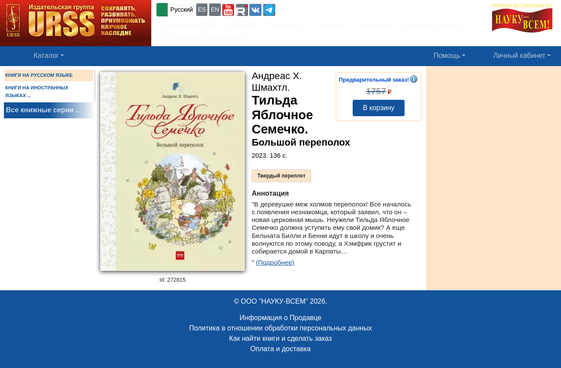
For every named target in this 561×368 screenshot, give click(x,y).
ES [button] (202, 9)
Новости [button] (332, 25)
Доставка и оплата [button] (431, 25)
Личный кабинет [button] (519, 55)
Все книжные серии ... (43, 110)
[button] (228, 10)
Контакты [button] (241, 25)
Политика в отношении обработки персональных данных (280, 328)
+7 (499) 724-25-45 (308, 9)
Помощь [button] (447, 55)
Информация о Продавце (280, 317)
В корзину (378, 107)
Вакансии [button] (374, 25)
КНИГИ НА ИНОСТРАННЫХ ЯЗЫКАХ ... (36, 91)
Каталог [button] (46, 55)
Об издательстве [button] (189, 25)
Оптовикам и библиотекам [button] (204, 39)
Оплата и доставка (280, 348)
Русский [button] (181, 9)
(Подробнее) (275, 262)
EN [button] (215, 9)
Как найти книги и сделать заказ (280, 338)
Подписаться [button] (287, 25)
